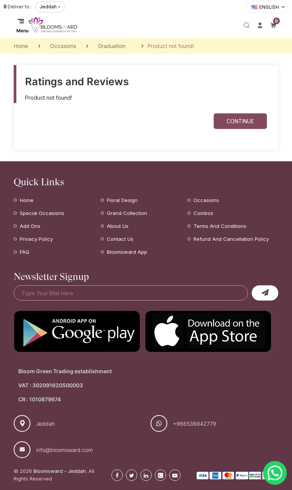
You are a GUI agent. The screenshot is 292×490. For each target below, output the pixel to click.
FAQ (24, 252)
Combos (203, 213)
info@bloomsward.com (64, 450)
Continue (240, 121)
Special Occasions (42, 213)
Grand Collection (127, 213)
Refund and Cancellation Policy (231, 239)
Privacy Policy (36, 239)
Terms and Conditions (220, 226)
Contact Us (120, 239)
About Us (118, 226)
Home (21, 46)
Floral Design (122, 200)
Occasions (63, 46)
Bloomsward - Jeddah (59, 471)
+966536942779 (194, 423)
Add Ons (30, 226)
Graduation (111, 46)
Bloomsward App (127, 252)
